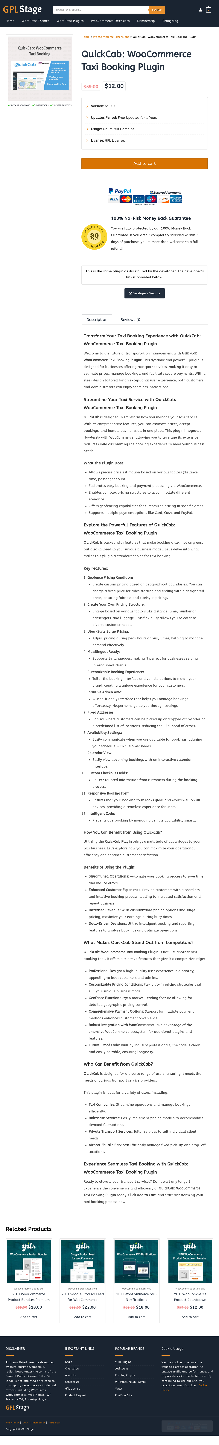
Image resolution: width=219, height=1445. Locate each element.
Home (85, 37)
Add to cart (144, 164)
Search (157, 9)
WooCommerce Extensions (111, 37)
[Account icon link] (200, 10)
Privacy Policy (13, 1427)
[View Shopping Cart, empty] (208, 9)
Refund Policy (42, 1427)
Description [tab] (98, 324)
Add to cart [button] (28, 1321)
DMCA (28, 1427)
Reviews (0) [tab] (136, 324)
